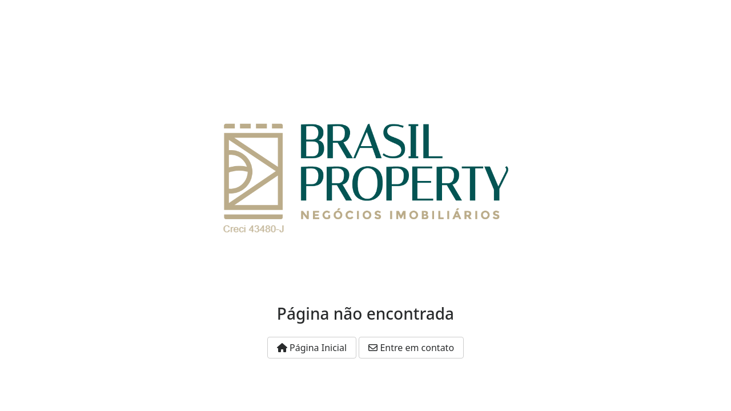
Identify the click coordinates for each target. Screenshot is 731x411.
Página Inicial (312, 347)
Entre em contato (411, 347)
